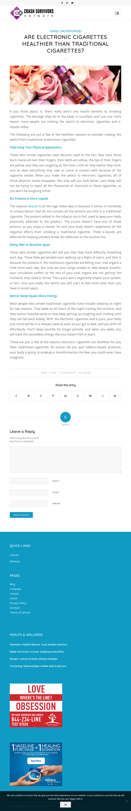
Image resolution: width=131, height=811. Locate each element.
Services (15, 561)
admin (86, 372)
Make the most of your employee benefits (37, 651)
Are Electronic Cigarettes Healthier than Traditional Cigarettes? (65, 44)
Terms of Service (20, 612)
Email (56, 492)
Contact (14, 555)
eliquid (33, 206)
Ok (65, 804)
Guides (54, 31)
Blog (12, 584)
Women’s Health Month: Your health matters (38, 644)
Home (13, 598)
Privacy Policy (18, 603)
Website (56, 503)
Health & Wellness (26, 634)
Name (56, 480)
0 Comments (67, 372)
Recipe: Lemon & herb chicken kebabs (33, 658)
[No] (126, 801)
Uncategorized (70, 31)
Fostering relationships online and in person (38, 666)
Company (15, 589)
